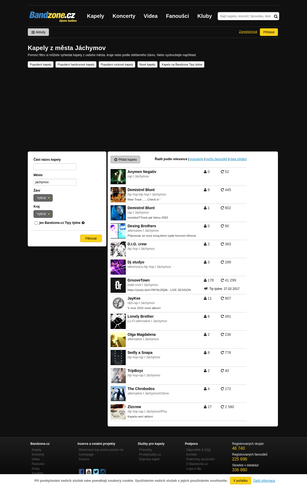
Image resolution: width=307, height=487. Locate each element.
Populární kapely (40, 64)
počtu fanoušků (216, 159)
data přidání (238, 159)
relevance (180, 159)
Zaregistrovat (248, 32)
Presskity (145, 450)
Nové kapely (148, 64)
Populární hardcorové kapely (76, 64)
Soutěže (37, 473)
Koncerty (124, 16)
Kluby (205, 16)
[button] (43, 198)
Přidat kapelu (125, 159)
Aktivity (38, 32)
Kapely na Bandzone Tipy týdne (182, 64)
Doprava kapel (149, 459)
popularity (197, 159)
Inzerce (84, 459)
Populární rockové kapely (117, 64)
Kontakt (191, 454)
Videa (151, 16)
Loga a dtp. (194, 468)
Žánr (37, 190)
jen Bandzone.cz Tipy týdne (59, 223)
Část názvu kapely (47, 159)
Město (38, 175)
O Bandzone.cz (197, 464)
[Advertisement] (153, 109)
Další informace (264, 481)
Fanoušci (177, 16)
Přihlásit (269, 32)
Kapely (95, 16)
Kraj (37, 206)
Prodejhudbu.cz (150, 454)
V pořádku (240, 481)
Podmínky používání (200, 459)
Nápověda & (198, 450)
